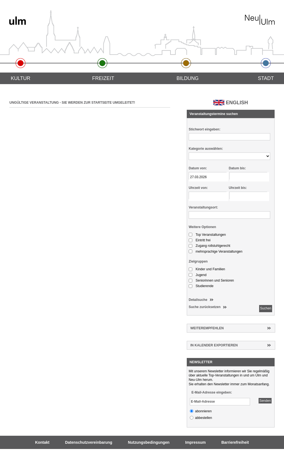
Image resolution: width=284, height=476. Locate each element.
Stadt (266, 78)
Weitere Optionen (202, 227)
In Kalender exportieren (214, 345)
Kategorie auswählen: (206, 149)
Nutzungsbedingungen (149, 442)
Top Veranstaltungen (211, 235)
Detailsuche (198, 300)
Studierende (205, 286)
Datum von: (198, 168)
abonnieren (203, 411)
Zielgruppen (198, 261)
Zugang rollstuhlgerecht (213, 246)
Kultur (20, 78)
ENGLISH (237, 102)
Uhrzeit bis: (238, 188)
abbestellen (203, 418)
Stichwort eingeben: (204, 129)
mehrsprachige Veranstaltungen (219, 251)
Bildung (188, 78)
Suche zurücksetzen (204, 307)
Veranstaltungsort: (203, 207)
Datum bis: (237, 168)
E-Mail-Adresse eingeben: (211, 392)
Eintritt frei (203, 240)
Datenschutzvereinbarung (88, 442)
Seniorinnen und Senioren (215, 280)
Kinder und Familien (210, 269)
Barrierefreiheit (235, 442)
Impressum (195, 442)
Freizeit (103, 78)
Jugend (201, 275)
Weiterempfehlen (207, 328)
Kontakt (42, 442)
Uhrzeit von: (198, 188)
